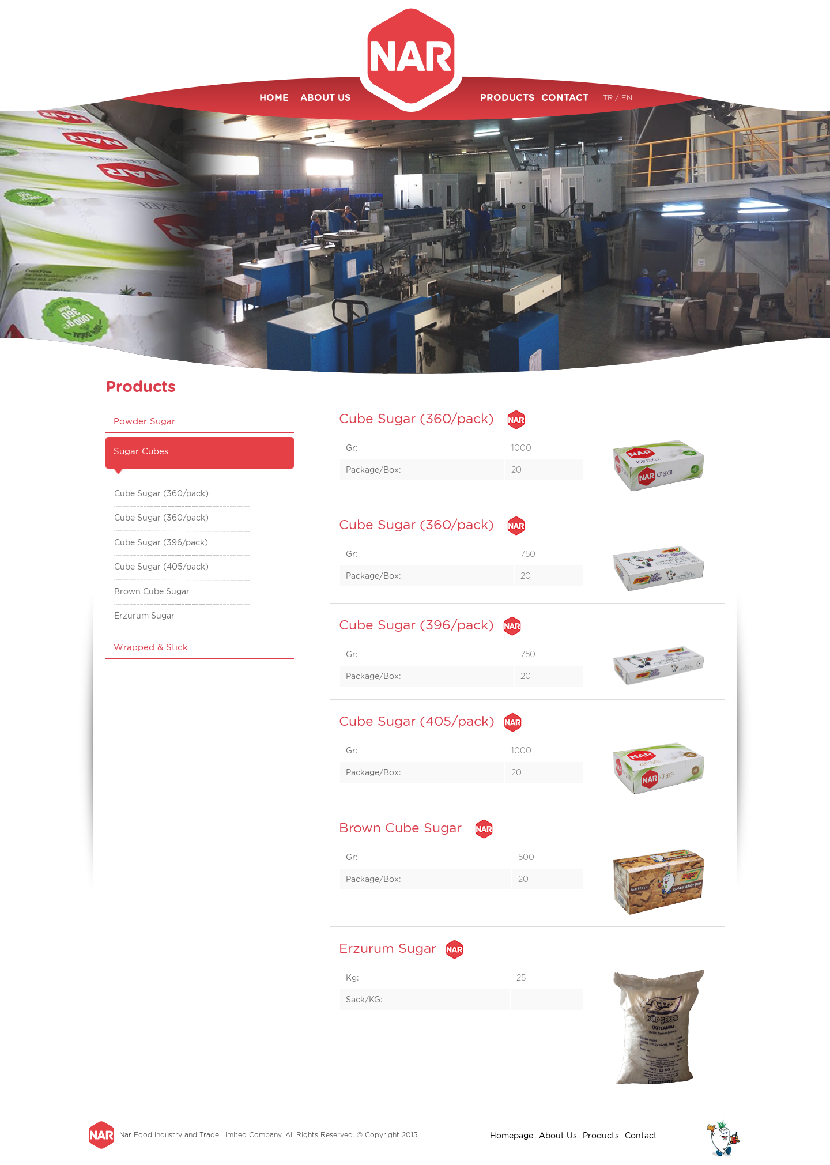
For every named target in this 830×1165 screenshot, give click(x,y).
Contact (641, 1135)
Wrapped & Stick (151, 647)
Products (601, 1135)
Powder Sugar (144, 421)
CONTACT (564, 97)
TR (609, 97)
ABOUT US (325, 97)
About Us (558, 1135)
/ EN (623, 97)
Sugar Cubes (141, 451)
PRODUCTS (505, 97)
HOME (274, 97)
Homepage (511, 1135)
